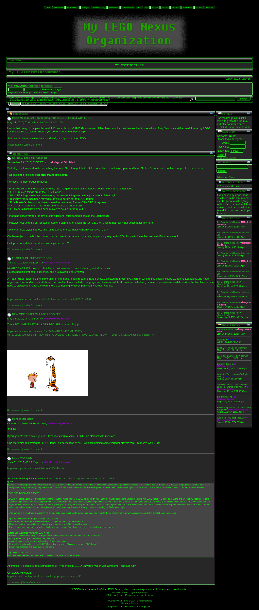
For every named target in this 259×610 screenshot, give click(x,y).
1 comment (13, 582)
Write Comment (33, 144)
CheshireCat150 (53, 122)
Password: (223, 146)
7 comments (14, 249)
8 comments (14, 449)
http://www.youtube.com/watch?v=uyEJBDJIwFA (35, 468)
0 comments (14, 410)
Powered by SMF (115, 601)
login (37, 85)
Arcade (42, 104)
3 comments (14, 144)
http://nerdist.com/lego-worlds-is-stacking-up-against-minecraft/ (44, 576)
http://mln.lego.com (35, 436)
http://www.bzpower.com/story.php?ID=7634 (88, 478)
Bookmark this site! (119, 592)
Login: (225, 142)
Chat (102, 104)
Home (15, 104)
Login (83, 104)
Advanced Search (227, 177)
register (47, 85)
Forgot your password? (227, 158)
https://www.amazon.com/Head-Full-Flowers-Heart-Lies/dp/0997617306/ (49, 299)
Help (33, 104)
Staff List (72, 104)
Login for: (223, 150)
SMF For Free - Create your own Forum (129, 595)
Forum (25, 104)
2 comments (14, 305)
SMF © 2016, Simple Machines (138, 601)
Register (93, 104)
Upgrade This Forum (139, 592)
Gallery (52, 104)
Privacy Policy (129, 603)
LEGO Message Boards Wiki (233, 127)
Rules (62, 104)
